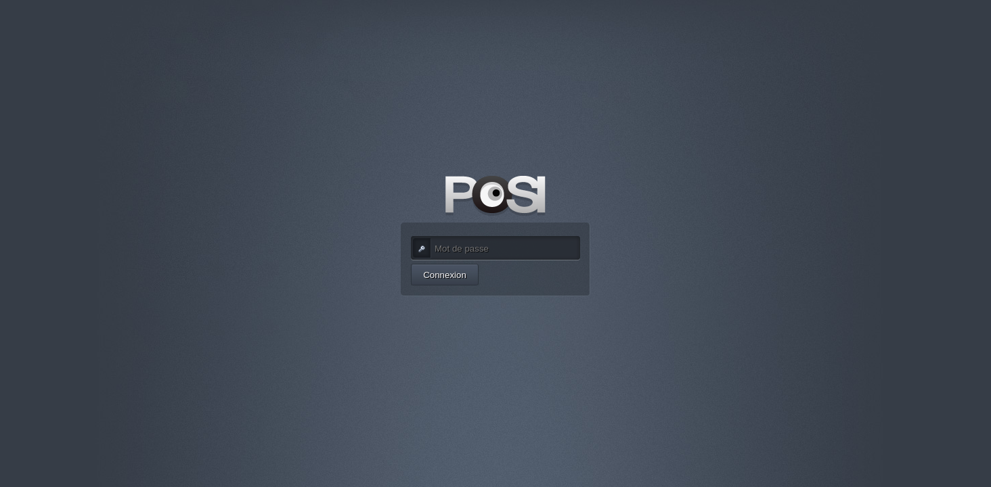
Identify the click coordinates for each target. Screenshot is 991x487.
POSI (495, 196)
